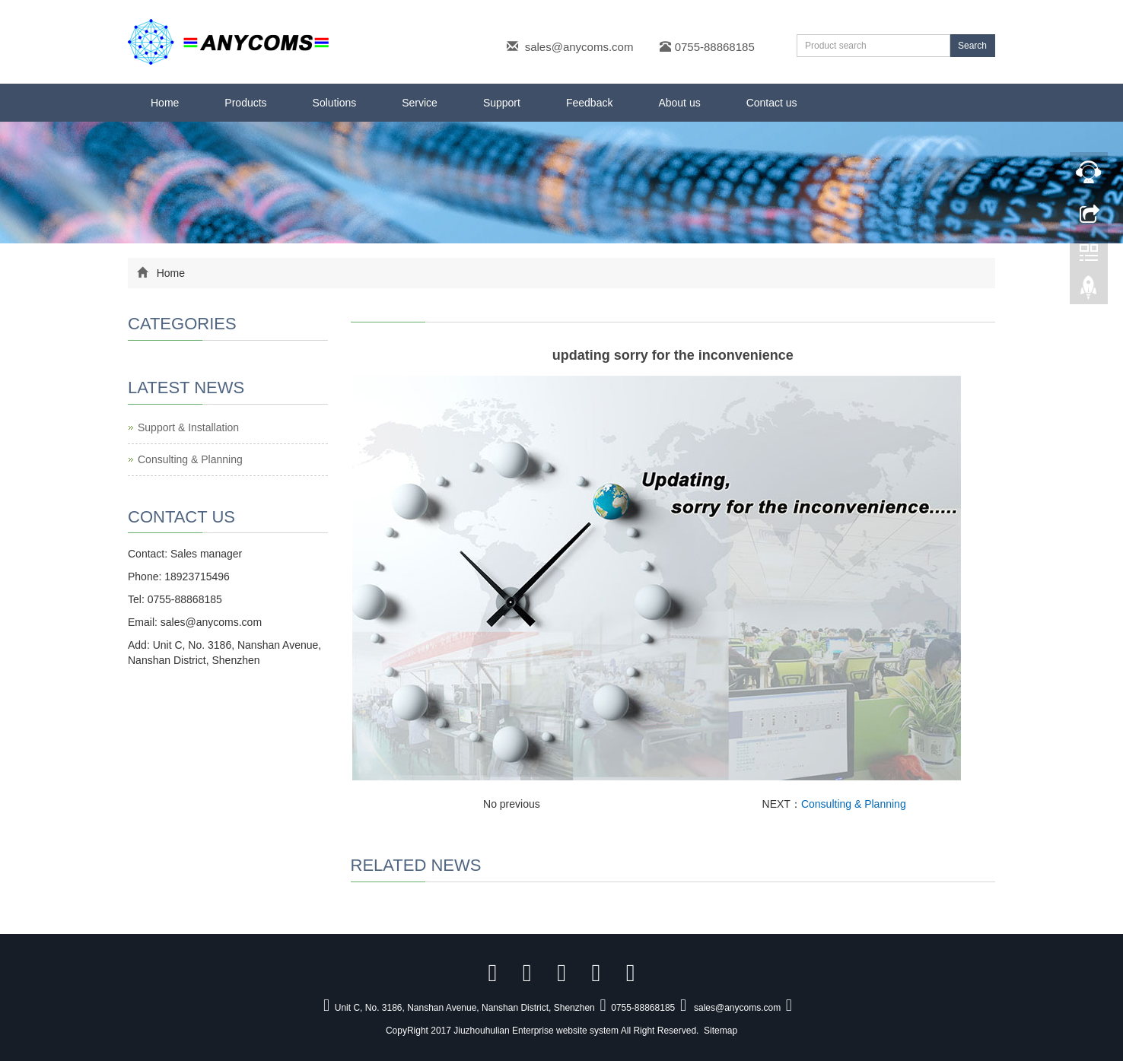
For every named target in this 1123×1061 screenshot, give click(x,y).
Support (501, 103)
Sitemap (720, 1030)
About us (679, 103)
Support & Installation (188, 427)
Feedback (589, 103)
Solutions (335, 103)
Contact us (771, 103)
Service (419, 103)
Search (972, 45)
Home (165, 103)
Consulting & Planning (853, 804)
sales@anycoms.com (579, 46)
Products (245, 103)
